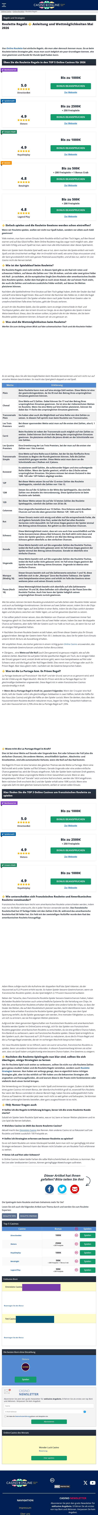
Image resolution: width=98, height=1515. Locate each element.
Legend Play (24, 216)
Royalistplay (23, 154)
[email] (43, 1411)
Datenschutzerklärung (22, 1416)
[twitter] (85, 1483)
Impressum (25, 1507)
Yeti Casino (10, 1318)
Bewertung (43, 1451)
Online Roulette (14, 48)
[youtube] (92, 1483)
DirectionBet (23, 92)
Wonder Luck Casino (49, 1447)
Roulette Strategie (28, 1216)
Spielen (87, 1235)
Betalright (24, 185)
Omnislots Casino (13, 1286)
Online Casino (70, 644)
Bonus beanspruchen (71, 86)
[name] (49, 1406)
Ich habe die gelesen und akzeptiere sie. (27, 1416)
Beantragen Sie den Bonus (14, 1306)
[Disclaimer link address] (66, 1480)
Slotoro (23, 123)
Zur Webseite (70, 92)
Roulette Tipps (9, 1216)
